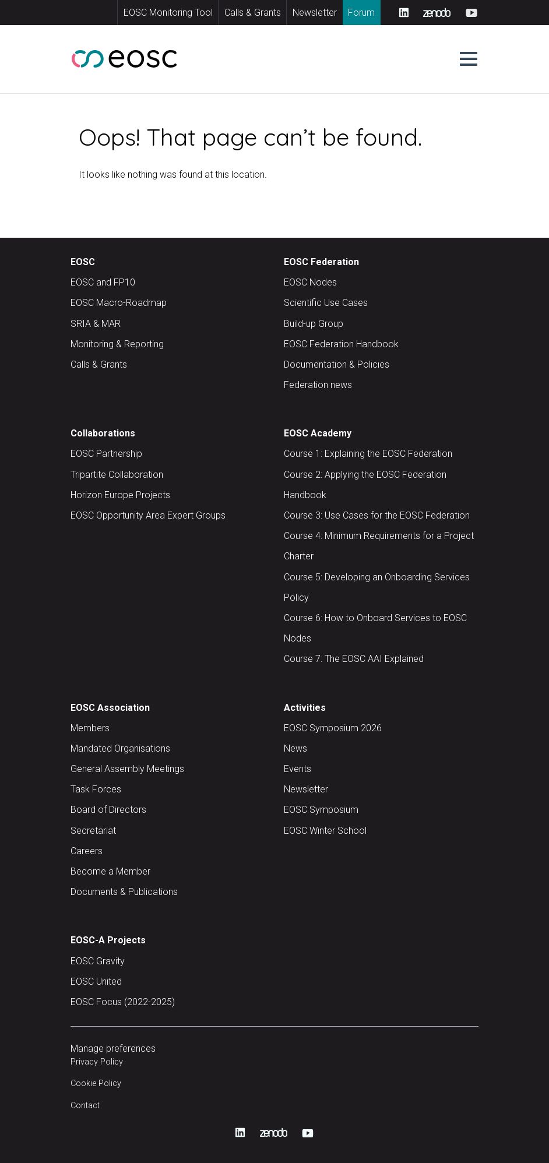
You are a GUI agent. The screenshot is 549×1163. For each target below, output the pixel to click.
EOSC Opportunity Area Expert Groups (148, 515)
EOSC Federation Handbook (341, 344)
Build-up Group (313, 323)
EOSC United (96, 981)
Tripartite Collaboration (117, 474)
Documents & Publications (124, 891)
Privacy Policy (97, 1062)
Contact (85, 1106)
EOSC (83, 261)
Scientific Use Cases (326, 302)
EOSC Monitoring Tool (168, 12)
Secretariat (93, 830)
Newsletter (315, 12)
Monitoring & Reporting (117, 344)
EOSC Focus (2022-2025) (123, 1001)
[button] (468, 59)
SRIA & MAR (96, 323)
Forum (361, 12)
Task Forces (96, 789)
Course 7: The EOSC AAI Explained (354, 658)
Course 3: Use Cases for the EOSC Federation (377, 515)
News (295, 748)
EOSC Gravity (98, 961)
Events (297, 768)
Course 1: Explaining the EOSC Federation (368, 453)
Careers (87, 851)
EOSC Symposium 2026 (333, 728)
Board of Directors (108, 809)
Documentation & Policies (336, 364)
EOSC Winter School (325, 830)
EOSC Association (110, 707)
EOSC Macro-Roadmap (119, 302)
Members (90, 728)
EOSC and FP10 (103, 282)
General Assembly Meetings (127, 768)
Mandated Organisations (120, 748)
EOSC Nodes (310, 282)
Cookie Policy (96, 1083)
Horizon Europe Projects (120, 495)
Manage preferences (113, 1048)
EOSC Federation (321, 261)
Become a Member (110, 871)
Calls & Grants (252, 12)
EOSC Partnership (106, 453)
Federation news (318, 384)
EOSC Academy (317, 433)
